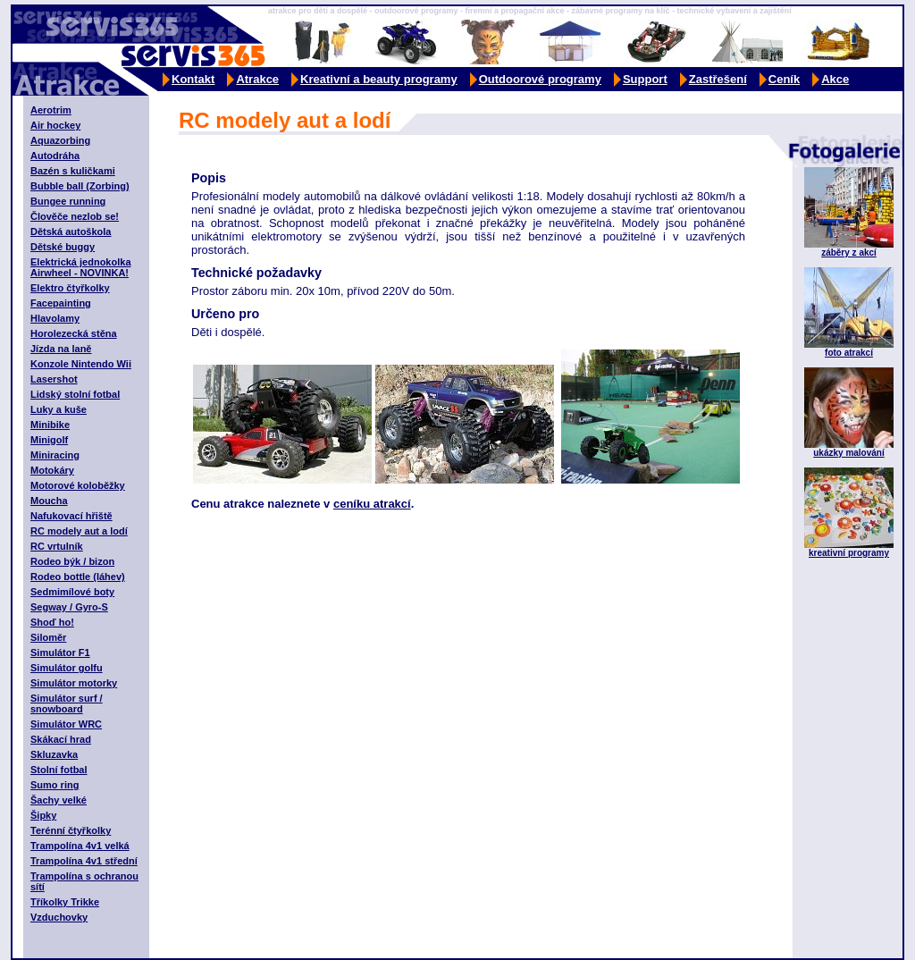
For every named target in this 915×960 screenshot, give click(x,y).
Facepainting (60, 303)
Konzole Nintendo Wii (80, 363)
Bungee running (67, 201)
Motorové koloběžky (77, 485)
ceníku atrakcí (372, 503)
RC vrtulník (56, 546)
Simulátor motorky (73, 683)
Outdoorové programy (540, 79)
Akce (835, 79)
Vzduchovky (59, 917)
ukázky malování (848, 453)
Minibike (50, 424)
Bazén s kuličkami (72, 170)
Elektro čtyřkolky (70, 287)
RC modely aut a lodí (79, 531)
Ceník (784, 79)
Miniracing (55, 455)
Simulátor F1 (60, 652)
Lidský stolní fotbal (75, 394)
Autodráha (55, 155)
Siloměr (48, 637)
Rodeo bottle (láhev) (77, 576)
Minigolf (49, 439)
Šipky (43, 815)
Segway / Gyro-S (69, 607)
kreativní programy (849, 553)
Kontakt (193, 79)
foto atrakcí (849, 353)
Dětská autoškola (70, 231)
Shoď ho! (52, 622)
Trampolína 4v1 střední (84, 860)
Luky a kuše (58, 409)
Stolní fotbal (59, 769)
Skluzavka (54, 754)
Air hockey (55, 125)
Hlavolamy (55, 318)
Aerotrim (50, 110)
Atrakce (257, 79)
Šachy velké (58, 800)
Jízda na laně (60, 348)
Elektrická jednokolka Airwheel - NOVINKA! (80, 267)
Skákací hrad (60, 739)
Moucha (49, 500)
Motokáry (52, 470)
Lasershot (54, 379)
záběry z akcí (849, 252)
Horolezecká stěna (73, 333)
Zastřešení (718, 79)
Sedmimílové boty (72, 591)
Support (645, 79)
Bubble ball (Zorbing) (80, 186)
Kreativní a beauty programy (379, 79)
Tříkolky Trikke (64, 902)
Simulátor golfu (66, 667)
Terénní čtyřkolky (70, 830)
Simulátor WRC (66, 724)
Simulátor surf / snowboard (66, 703)
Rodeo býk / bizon (72, 561)
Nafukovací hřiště (71, 515)
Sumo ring (54, 784)
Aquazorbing (60, 140)
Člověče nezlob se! (74, 216)
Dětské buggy (62, 246)
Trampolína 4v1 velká (80, 845)
